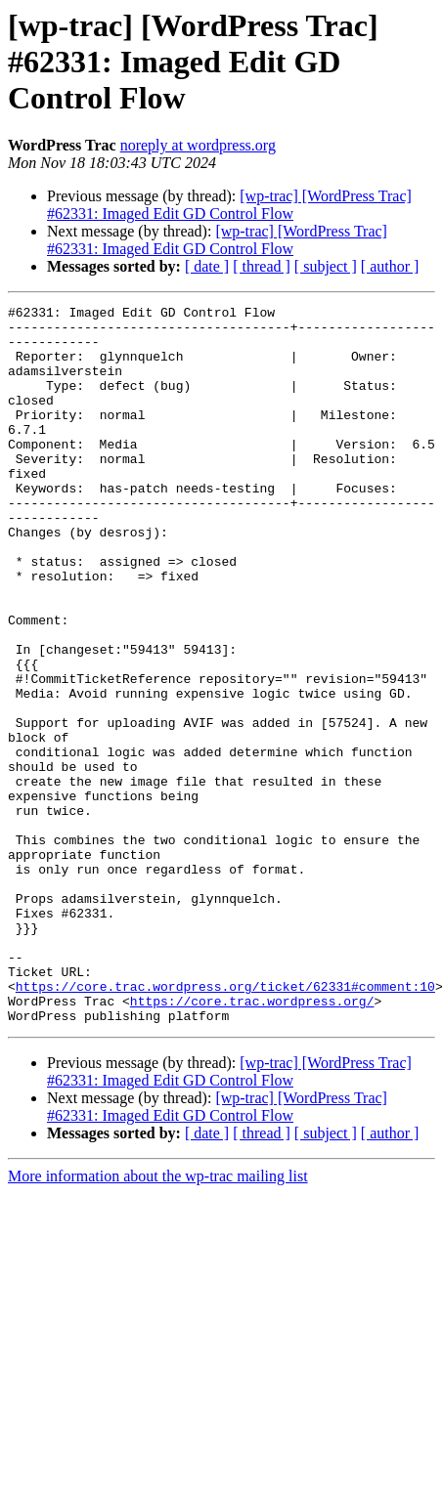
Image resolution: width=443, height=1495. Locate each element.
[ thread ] (261, 266)
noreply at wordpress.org (198, 145)
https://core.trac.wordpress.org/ (252, 1141)
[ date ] (207, 266)
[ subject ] (325, 266)
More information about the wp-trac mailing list (158, 1319)
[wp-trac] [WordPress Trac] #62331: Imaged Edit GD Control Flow (229, 205)
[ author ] (390, 266)
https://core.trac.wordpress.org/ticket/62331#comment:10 (225, 1123)
